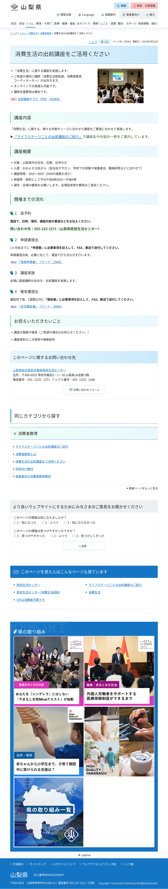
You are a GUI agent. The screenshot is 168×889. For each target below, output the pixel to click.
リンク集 (128, 864)
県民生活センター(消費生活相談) (38, 592)
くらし (22, 33)
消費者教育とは (25, 454)
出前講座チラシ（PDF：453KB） (40, 99)
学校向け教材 (24, 469)
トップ (13, 33)
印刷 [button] (106, 41)
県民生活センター (28, 585)
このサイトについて (64, 864)
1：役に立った (26, 522)
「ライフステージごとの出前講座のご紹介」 (48, 136)
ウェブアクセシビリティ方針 (99, 864)
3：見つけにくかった (90, 536)
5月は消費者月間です (31, 600)
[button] (144, 5)
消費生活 (33, 33)
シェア (93, 42)
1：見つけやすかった (31, 536)
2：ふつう (52, 522)
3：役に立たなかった (81, 522)
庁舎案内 (18, 864)
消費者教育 (46, 33)
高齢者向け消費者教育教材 (33, 476)
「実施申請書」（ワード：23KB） (40, 262)
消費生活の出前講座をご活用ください (40, 461)
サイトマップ (38, 864)
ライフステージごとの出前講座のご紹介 (42, 446)
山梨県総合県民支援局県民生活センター (39, 370)
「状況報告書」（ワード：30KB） (40, 306)
